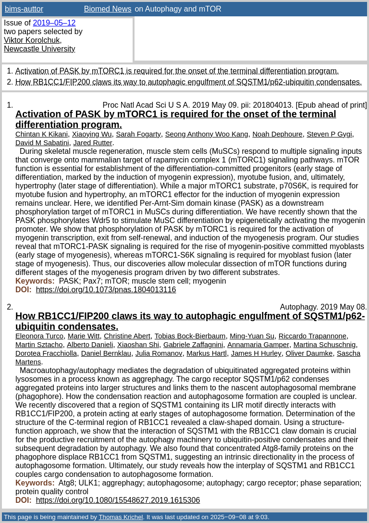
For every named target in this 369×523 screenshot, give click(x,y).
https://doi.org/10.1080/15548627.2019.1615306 (118, 500)
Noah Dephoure (277, 134)
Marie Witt (83, 336)
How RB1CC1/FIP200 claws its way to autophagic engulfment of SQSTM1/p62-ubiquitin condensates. (188, 82)
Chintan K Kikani (41, 134)
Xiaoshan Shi (138, 345)
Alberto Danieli (90, 345)
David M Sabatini (42, 143)
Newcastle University (39, 49)
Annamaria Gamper (258, 345)
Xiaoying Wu (92, 134)
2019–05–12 (54, 23)
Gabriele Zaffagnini (193, 345)
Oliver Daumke (309, 353)
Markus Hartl (206, 353)
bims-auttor (24, 9)
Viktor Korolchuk (32, 40)
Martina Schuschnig (325, 345)
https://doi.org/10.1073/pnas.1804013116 (106, 290)
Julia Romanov (159, 353)
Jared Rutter (92, 143)
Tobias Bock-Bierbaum (190, 336)
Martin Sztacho (38, 345)
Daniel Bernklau (106, 353)
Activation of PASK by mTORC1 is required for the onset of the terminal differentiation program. (177, 71)
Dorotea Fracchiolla (46, 353)
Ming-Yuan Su (252, 336)
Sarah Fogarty (138, 134)
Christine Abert (127, 336)
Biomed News (108, 9)
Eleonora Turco (39, 336)
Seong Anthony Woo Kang (206, 134)
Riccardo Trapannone (312, 336)
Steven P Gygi (329, 134)
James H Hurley (256, 353)
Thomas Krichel (120, 517)
